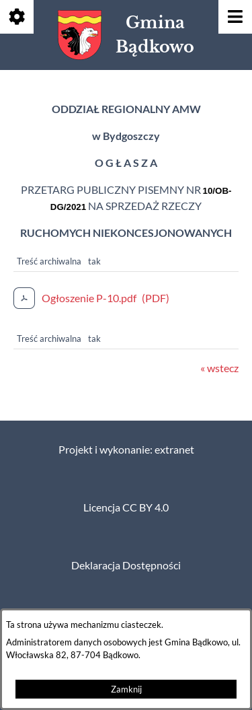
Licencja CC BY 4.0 (126, 507)
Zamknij (126, 689)
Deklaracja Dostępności (126, 565)
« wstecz (219, 368)
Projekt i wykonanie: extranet (126, 449)
